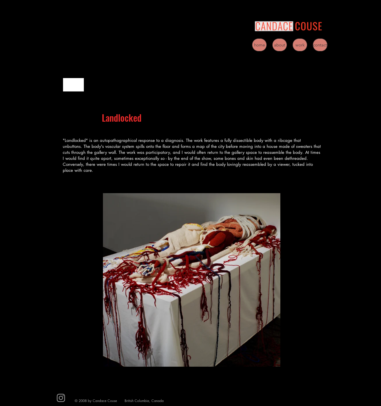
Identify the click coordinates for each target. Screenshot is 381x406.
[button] (191, 280)
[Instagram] (60, 397)
